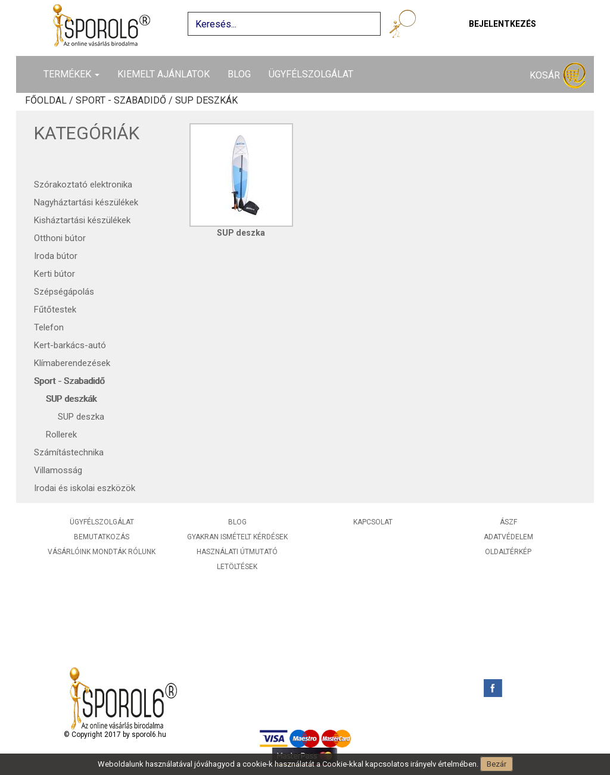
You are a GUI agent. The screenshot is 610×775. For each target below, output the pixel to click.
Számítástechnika (69, 452)
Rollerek (61, 434)
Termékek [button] (71, 74)
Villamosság (58, 470)
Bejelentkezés (502, 24)
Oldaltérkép (508, 552)
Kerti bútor (54, 273)
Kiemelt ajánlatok (163, 74)
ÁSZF (508, 522)
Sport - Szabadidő (69, 381)
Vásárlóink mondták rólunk (101, 552)
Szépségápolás (64, 291)
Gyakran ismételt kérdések (237, 537)
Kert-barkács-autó (70, 345)
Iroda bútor (55, 256)
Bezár (496, 764)
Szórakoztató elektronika (83, 184)
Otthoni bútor (60, 238)
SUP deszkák (71, 398)
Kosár (558, 75)
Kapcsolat (373, 522)
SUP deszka (81, 416)
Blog (239, 74)
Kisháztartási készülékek (82, 220)
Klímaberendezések (72, 363)
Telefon (49, 327)
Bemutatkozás (101, 537)
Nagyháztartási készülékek (86, 202)
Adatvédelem (508, 537)
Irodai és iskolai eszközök (84, 488)
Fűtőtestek (55, 309)
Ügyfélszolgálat (311, 74)
